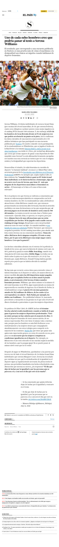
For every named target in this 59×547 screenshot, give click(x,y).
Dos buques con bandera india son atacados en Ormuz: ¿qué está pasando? (25, 498)
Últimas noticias (6, 491)
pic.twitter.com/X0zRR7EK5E (39, 399)
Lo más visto (5, 514)
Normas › (52, 419)
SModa (30, 25)
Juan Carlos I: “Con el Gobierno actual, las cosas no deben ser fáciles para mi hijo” (22, 531)
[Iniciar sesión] (52, 11)
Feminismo (30, 32)
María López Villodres (29, 112)
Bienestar (46, 32)
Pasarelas (14, 32)
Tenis (19, 426)
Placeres (35, 32)
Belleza (20, 32)
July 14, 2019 (25, 406)
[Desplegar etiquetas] (53, 427)
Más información (9, 434)
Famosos (25, 32)
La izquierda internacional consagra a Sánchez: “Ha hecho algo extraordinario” (22, 524)
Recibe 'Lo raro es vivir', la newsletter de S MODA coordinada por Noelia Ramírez (25, 415)
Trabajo (40, 32)
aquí (36, 434)
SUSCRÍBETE (43, 11)
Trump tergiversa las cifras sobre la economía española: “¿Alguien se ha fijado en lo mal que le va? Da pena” (28, 521)
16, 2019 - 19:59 (29, 114)
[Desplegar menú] (3, 15)
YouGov (19, 144)
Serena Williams (13, 426)
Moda (10, 32)
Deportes (7, 426)
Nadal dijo (28, 331)
